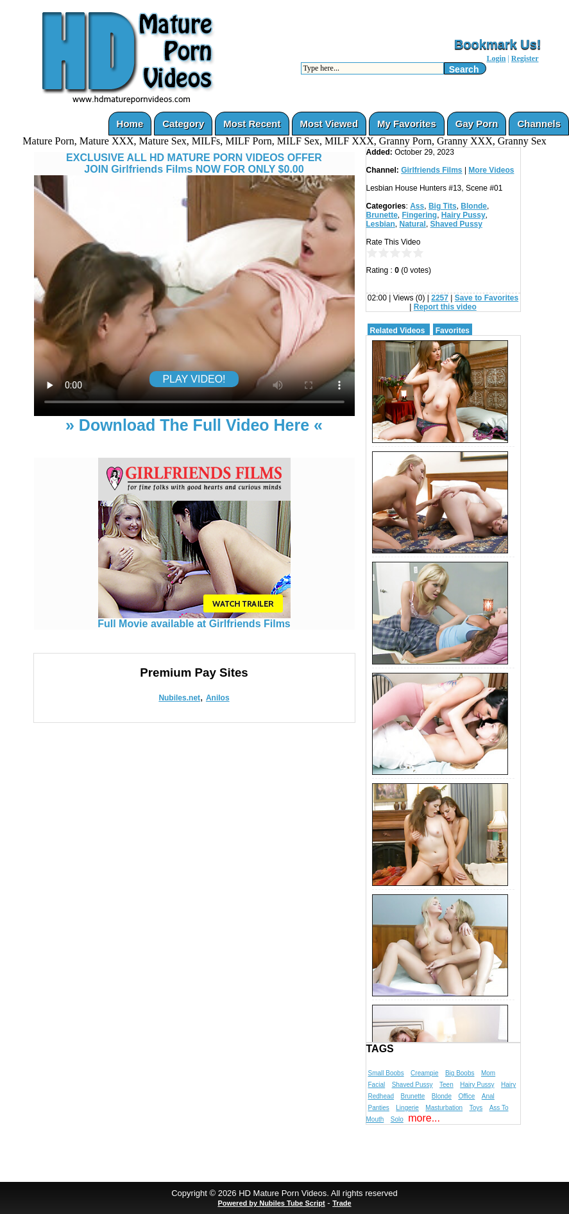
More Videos (491, 170)
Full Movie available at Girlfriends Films (194, 619)
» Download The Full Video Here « (194, 425)
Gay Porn (476, 123)
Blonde (474, 206)
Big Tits (443, 206)
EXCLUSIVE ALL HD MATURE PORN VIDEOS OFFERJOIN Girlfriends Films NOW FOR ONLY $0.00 (194, 163)
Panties (378, 1107)
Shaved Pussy (456, 224)
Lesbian (380, 224)
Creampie (424, 1073)
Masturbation (444, 1107)
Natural (413, 224)
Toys (476, 1107)
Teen (446, 1084)
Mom (488, 1073)
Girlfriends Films (431, 170)
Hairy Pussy (463, 215)
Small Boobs (386, 1073)
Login (495, 58)
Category (183, 123)
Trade (341, 1203)
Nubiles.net (179, 697)
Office (466, 1096)
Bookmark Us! (497, 44)
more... (424, 1118)
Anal (488, 1096)
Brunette (382, 215)
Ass (417, 206)
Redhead (381, 1096)
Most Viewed (329, 123)
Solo (397, 1119)
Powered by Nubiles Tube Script (271, 1203)
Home (130, 123)
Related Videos (397, 330)
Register (525, 58)
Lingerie (407, 1107)
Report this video (445, 306)
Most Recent (251, 123)
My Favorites (406, 123)
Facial (377, 1084)
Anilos (218, 697)
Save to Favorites (486, 297)
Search (464, 69)
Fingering (419, 215)
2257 (439, 297)
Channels (539, 123)
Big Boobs (460, 1073)
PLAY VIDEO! (193, 379)
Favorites (453, 330)
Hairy (508, 1084)
